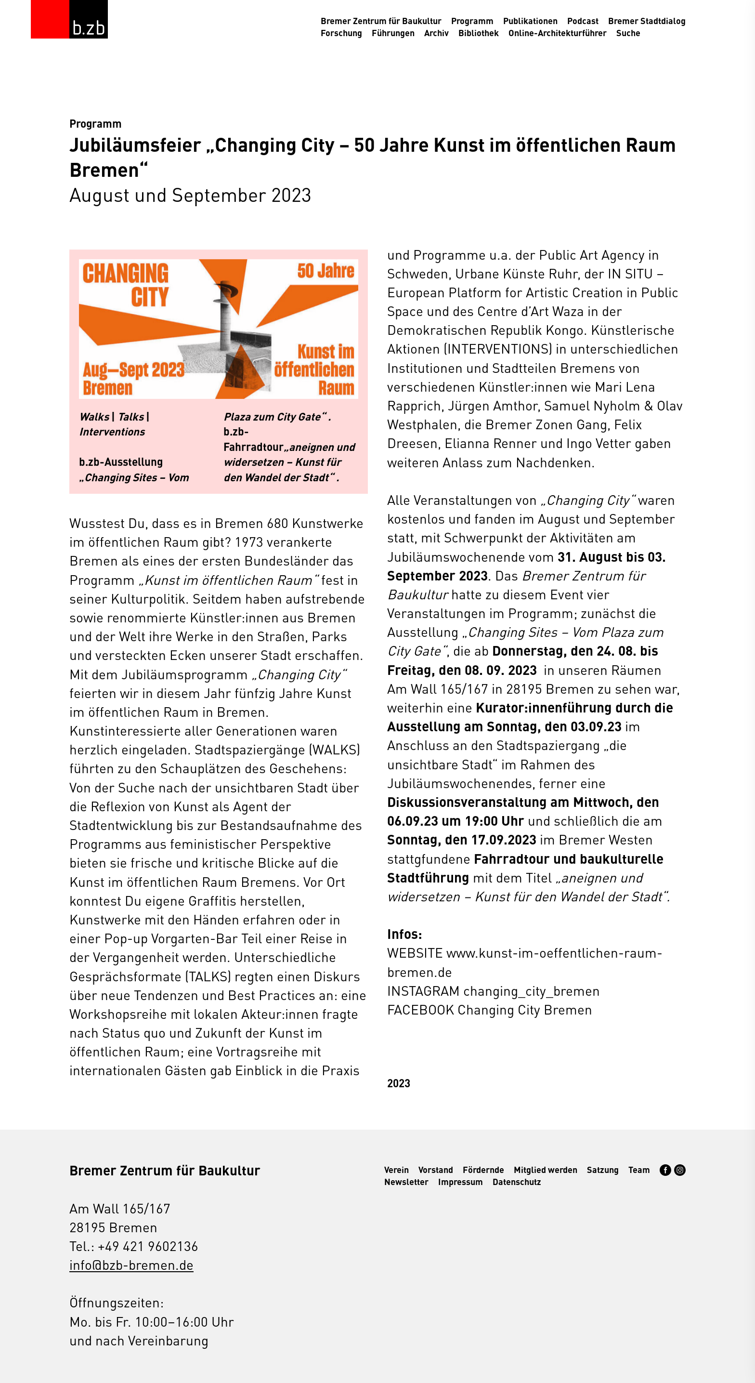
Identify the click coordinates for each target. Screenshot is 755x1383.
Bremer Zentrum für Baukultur (381, 20)
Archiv (436, 32)
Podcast (583, 20)
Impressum (460, 1181)
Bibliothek (478, 32)
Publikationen (530, 20)
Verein (396, 1169)
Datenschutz (517, 1181)
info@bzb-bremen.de (131, 1264)
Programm (472, 20)
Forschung (341, 32)
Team (639, 1169)
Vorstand (435, 1169)
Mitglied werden (545, 1169)
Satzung (603, 1169)
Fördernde (483, 1169)
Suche (628, 32)
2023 (398, 1083)
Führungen (393, 32)
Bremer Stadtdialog (647, 20)
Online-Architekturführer (557, 32)
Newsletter (406, 1181)
